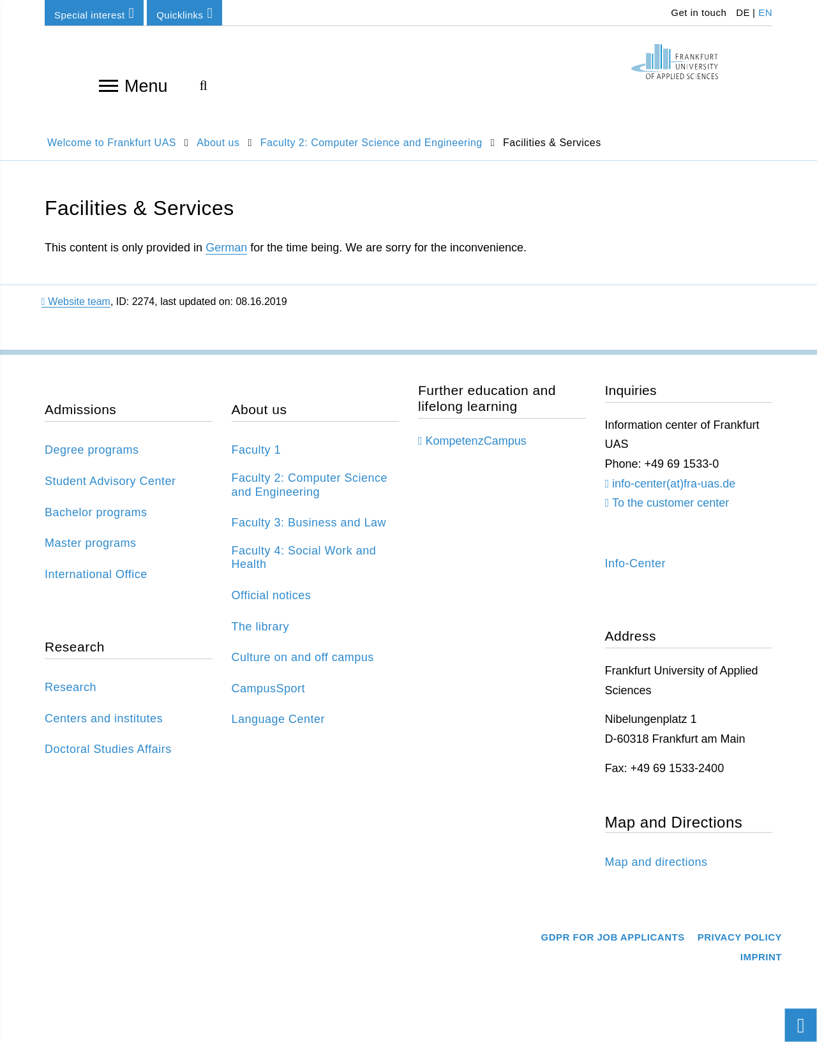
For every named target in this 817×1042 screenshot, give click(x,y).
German (226, 247)
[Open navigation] (108, 85)
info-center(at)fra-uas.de (673, 483)
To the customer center (670, 502)
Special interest (94, 13)
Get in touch (697, 12)
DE (743, 12)
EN (765, 12)
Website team (75, 301)
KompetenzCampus (476, 441)
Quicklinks (184, 13)
